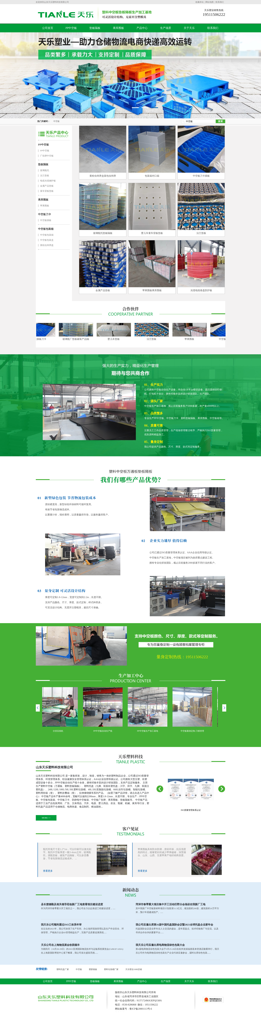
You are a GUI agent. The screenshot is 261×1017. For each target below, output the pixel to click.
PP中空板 (71, 27)
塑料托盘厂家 (62, 969)
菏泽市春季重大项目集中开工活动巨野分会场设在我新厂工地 (170, 904)
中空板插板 (45, 220)
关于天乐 (189, 27)
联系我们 (220, 2)
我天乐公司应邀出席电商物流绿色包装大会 (160, 945)
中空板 (56, 121)
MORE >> (46, 818)
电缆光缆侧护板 (48, 180)
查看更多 (48, 871)
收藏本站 (199, 2)
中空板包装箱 (46, 229)
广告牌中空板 (47, 155)
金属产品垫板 (47, 186)
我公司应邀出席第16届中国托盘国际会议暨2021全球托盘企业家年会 (174, 924)
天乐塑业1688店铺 (133, 969)
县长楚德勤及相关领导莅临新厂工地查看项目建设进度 (72, 904)
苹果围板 (44, 205)
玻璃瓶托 (44, 170)
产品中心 (142, 27)
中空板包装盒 (47, 240)
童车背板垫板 (47, 191)
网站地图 (209, 2)
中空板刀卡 (44, 214)
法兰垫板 (44, 175)
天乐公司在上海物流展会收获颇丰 (60, 945)
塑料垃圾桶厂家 (111, 969)
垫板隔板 (94, 27)
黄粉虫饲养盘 (47, 245)
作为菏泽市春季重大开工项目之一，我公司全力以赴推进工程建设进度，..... (78, 908)
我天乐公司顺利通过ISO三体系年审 (61, 924)
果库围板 (118, 27)
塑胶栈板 (93, 969)
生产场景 (165, 27)
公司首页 (47, 27)
